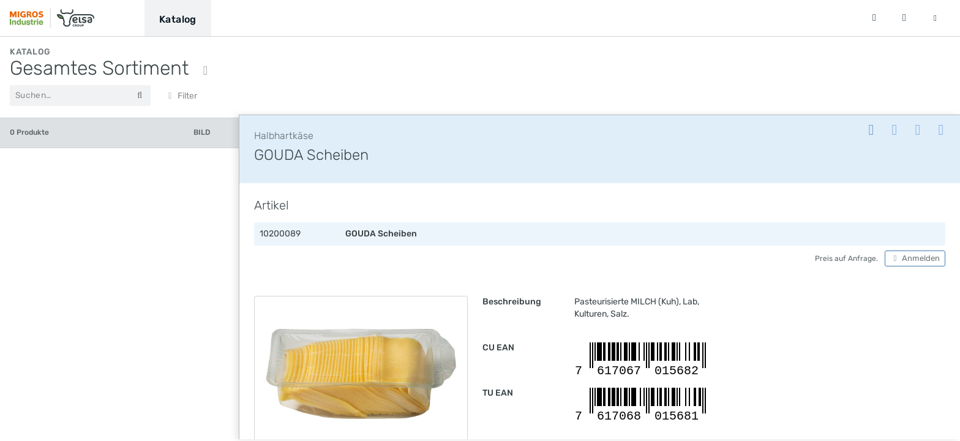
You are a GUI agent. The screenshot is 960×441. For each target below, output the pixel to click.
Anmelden (915, 260)
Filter (181, 96)
